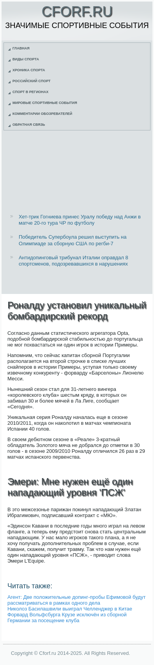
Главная (21, 48)
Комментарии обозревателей (42, 114)
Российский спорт (31, 81)
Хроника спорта (28, 70)
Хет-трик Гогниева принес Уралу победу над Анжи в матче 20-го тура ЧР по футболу (80, 220)
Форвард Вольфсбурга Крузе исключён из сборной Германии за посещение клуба (67, 617)
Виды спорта (25, 59)
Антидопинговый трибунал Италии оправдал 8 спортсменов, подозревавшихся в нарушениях (73, 261)
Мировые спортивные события (44, 103)
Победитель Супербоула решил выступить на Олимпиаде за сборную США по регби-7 (73, 240)
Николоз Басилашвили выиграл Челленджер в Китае (69, 609)
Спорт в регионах (30, 92)
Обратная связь (28, 125)
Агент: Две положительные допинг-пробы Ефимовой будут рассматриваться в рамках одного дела (76, 600)
